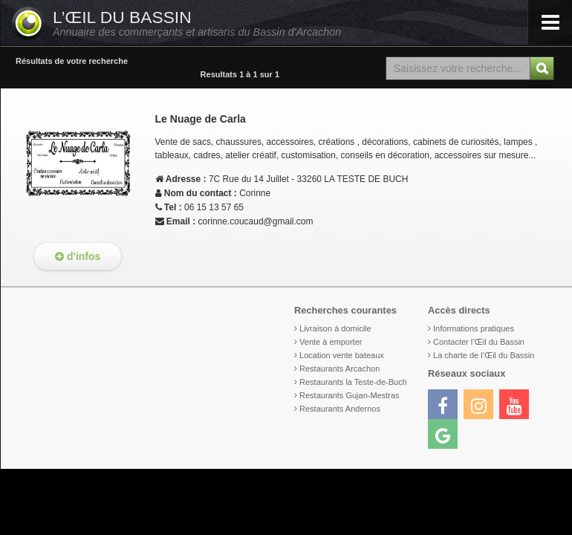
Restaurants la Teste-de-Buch (353, 381)
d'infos (77, 256)
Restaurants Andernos (339, 408)
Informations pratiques (473, 328)
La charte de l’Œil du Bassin (483, 355)
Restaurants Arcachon (339, 368)
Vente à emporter (330, 341)
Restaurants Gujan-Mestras (349, 395)
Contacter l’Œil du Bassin (478, 341)
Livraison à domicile (335, 328)
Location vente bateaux (341, 355)
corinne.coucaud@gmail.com (255, 221)
